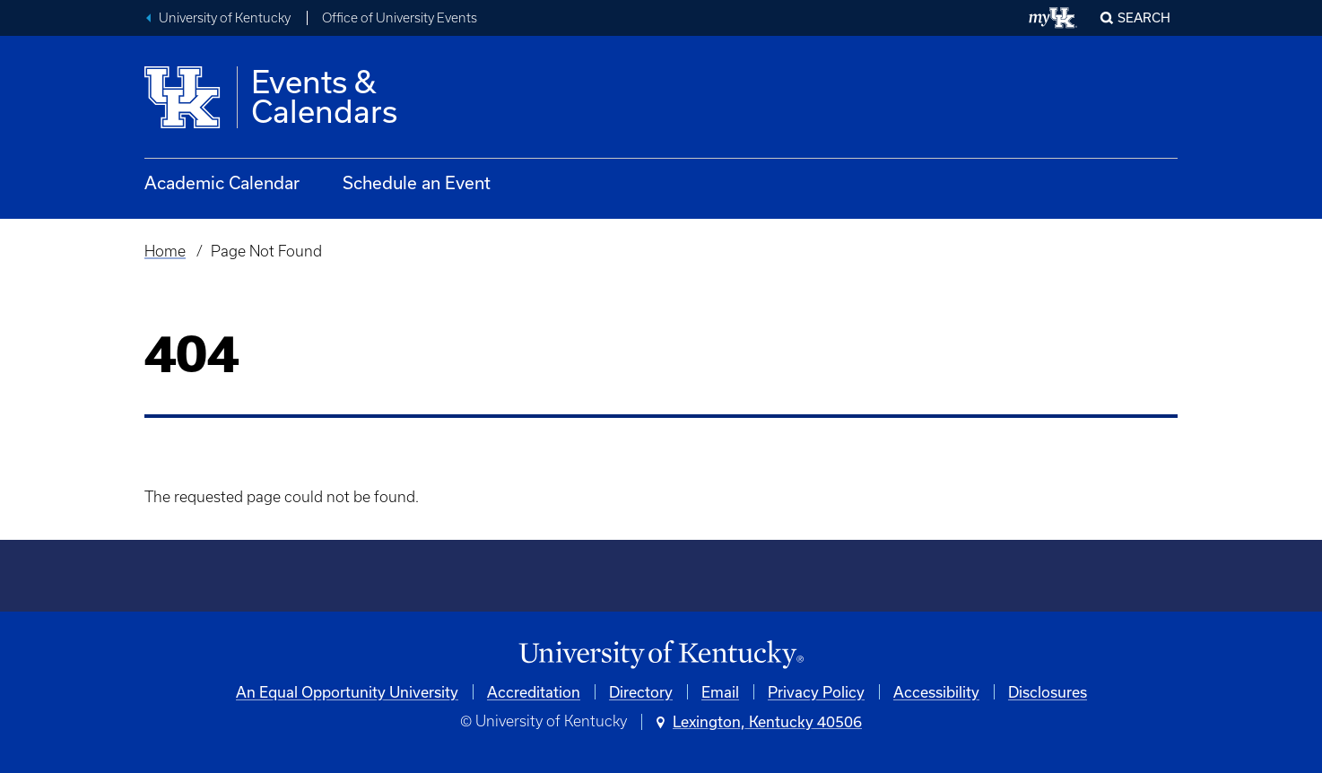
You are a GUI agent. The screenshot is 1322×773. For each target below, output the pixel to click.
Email (720, 691)
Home (165, 251)
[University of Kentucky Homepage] (661, 655)
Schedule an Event (417, 182)
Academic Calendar (222, 182)
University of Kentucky (225, 18)
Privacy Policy (816, 691)
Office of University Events (399, 18)
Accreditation (533, 691)
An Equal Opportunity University (347, 691)
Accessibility (936, 691)
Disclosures (1047, 691)
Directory (641, 691)
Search (1144, 17)
